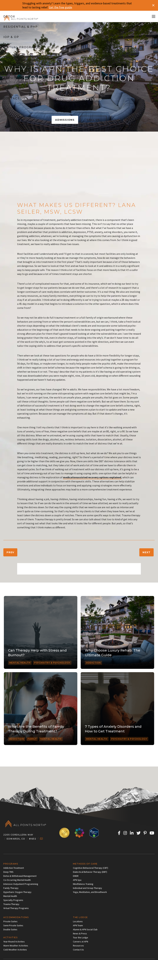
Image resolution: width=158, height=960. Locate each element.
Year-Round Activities (14, 941)
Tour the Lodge (80, 937)
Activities (10, 937)
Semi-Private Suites (13, 925)
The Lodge (80, 917)
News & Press (80, 933)
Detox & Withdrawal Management (19, 875)
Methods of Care (85, 863)
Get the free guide (60, 7)
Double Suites (10, 929)
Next (147, 552)
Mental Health (20, 662)
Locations (78, 921)
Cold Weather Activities (15, 949)
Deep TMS (8, 871)
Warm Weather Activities (15, 945)
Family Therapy (10, 888)
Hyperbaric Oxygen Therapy (17, 892)
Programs (10, 863)
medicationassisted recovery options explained (92, 477)
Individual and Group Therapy (87, 888)
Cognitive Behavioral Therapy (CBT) (90, 867)
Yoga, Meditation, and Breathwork (90, 892)
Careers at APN (80, 941)
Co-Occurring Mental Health (17, 879)
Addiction (63, 99)
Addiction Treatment (13, 867)
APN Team (78, 925)
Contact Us (78, 949)
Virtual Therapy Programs (16, 908)
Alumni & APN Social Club (85, 929)
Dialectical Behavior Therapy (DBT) (90, 871)
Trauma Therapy (11, 904)
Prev (10, 552)
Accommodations (16, 917)
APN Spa (77, 879)
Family (32, 739)
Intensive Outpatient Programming (20, 883)
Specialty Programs (13, 900)
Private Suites (10, 921)
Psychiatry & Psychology (52, 662)
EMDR (75, 875)
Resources (78, 945)
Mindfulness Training (83, 883)
